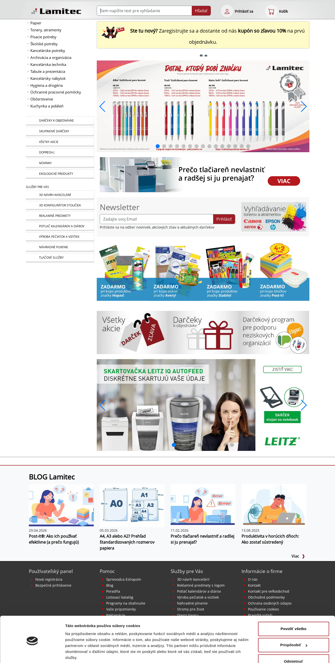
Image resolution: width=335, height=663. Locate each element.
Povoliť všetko (293, 611)
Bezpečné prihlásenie (53, 585)
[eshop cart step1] (271, 11)
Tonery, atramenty (45, 29)
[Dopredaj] (60, 152)
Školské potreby (44, 43)
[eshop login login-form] (227, 11)
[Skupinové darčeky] (60, 131)
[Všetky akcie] (60, 142)
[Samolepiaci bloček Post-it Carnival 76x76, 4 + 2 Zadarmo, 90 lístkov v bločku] (282, 271)
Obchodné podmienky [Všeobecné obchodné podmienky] (266, 597)
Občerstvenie (41, 98)
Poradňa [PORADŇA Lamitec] (113, 591)
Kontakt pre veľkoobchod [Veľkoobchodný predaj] (268, 591)
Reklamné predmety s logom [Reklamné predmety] (201, 585)
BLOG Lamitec (52, 476)
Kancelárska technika (48, 64)
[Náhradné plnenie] (60, 247)
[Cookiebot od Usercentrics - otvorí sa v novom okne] (32, 653)
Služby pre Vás (187, 571)
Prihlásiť (224, 219)
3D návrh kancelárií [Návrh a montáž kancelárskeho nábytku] (193, 579)
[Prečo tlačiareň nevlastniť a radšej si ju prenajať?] (203, 505)
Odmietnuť (293, 643)
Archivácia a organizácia (50, 57)
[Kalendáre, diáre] (60, 226)
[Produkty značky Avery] (176, 271)
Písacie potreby (43, 36)
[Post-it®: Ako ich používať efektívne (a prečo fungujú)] (61, 505)
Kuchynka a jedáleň (46, 105)
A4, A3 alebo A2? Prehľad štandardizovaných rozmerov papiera (127, 542)
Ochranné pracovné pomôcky (55, 92)
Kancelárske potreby (47, 50)
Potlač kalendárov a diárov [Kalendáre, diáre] (199, 591)
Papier (35, 22)
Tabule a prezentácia (47, 71)
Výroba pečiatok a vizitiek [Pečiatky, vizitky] (198, 597)
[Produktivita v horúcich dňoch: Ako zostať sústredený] (273, 505)
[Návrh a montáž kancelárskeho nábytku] (60, 195)
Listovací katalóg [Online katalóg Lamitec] (119, 597)
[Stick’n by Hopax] (123, 271)
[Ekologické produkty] (60, 174)
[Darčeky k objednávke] (60, 120)
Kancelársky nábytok (48, 78)
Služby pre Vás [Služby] (37, 187)
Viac (298, 556)
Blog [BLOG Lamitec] (109, 585)
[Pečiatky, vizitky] (60, 237)
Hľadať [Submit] (201, 10)
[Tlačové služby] (60, 257)
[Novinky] (60, 163)
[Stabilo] (229, 271)
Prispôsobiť (293, 627)
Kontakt (254, 585)
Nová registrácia (48, 579)
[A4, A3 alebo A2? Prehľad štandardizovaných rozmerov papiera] (132, 505)
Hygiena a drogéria (46, 85)
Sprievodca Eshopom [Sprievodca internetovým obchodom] (123, 579)
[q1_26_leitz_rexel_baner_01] (203, 404)
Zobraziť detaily (79, 653)
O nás (253, 579)
